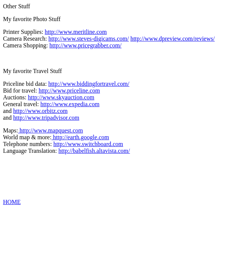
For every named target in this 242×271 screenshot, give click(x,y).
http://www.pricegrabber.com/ (86, 45)
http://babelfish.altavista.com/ (94, 151)
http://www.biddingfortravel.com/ (88, 84)
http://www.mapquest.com (50, 130)
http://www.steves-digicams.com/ (88, 38)
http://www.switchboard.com (88, 144)
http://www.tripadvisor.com (46, 117)
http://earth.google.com (80, 137)
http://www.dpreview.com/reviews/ (172, 38)
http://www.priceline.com (69, 90)
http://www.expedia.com (70, 104)
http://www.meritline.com (76, 32)
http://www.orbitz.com (40, 111)
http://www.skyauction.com (61, 97)
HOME (12, 202)
